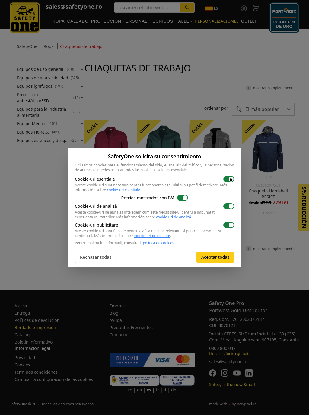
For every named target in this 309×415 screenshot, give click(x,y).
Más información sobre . (154, 217)
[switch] (228, 179)
